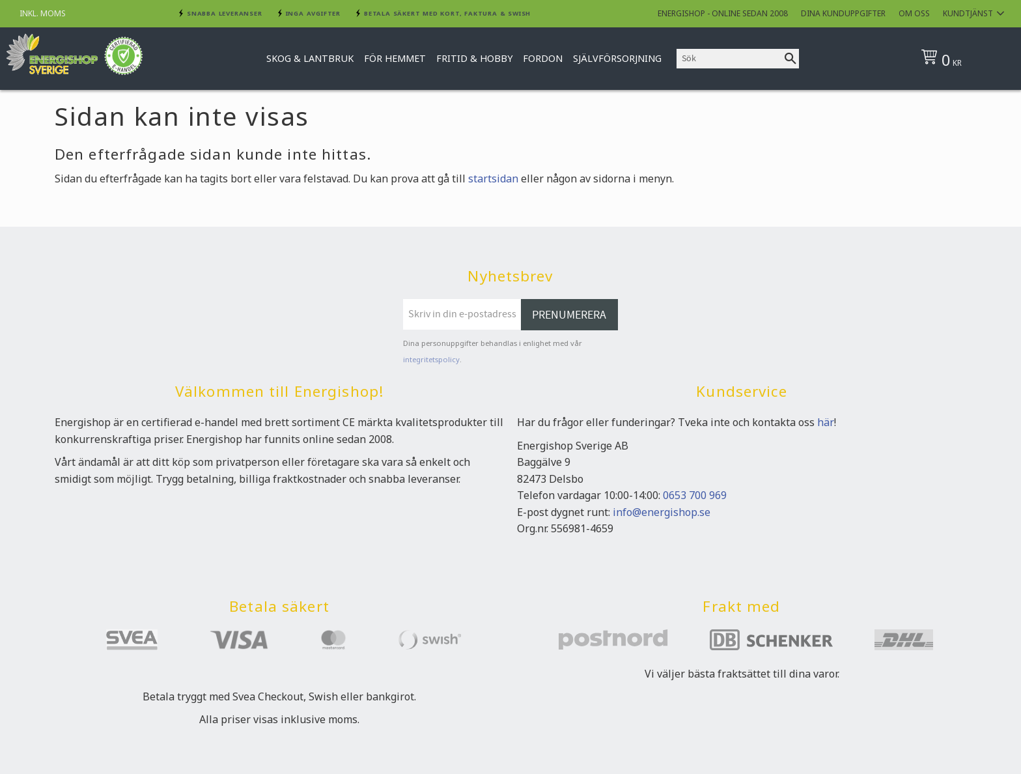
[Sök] (790, 58)
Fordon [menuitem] (543, 58)
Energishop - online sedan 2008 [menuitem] (723, 13)
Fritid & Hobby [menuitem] (474, 58)
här (825, 422)
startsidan (493, 178)
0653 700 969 (695, 495)
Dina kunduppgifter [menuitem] (843, 13)
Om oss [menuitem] (914, 13)
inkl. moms (43, 13)
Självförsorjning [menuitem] (617, 58)
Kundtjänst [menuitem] (968, 13)
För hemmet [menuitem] (395, 58)
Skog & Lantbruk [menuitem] (310, 58)
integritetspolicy (431, 359)
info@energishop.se (661, 512)
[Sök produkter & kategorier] (729, 58)
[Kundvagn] (962, 59)
